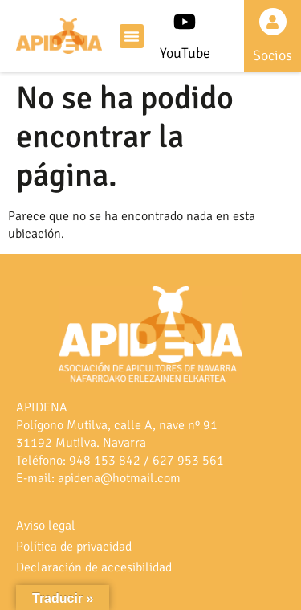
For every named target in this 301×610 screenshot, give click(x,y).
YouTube (185, 53)
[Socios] (273, 21)
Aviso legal (45, 526)
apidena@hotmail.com (119, 478)
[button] (132, 36)
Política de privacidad (74, 546)
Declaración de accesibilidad (94, 567)
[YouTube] (184, 21)
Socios (272, 55)
